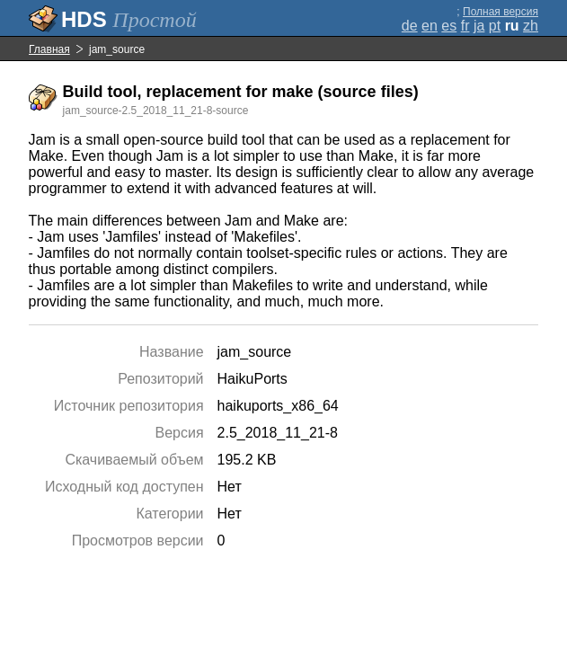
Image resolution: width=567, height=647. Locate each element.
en (429, 25)
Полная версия (500, 11)
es (448, 25)
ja (479, 25)
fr (465, 25)
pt (495, 25)
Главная (49, 49)
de (410, 25)
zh (530, 25)
